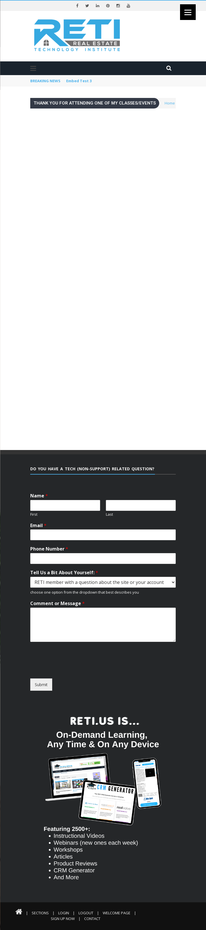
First (33, 514)
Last (109, 514)
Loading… (103, 274)
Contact (92, 918)
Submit (41, 684)
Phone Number (49, 549)
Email (38, 526)
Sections (40, 912)
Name (39, 496)
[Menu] (188, 12)
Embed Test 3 (79, 80)
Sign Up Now (63, 918)
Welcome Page (116, 912)
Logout (85, 912)
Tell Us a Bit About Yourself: (64, 573)
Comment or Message (57, 603)
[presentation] (82, 673)
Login (63, 912)
